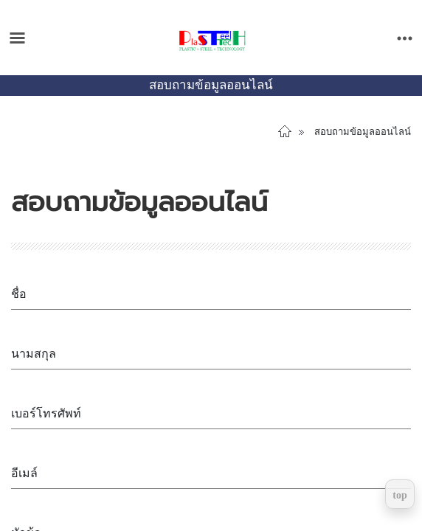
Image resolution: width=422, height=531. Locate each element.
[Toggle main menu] (17, 38)
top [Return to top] (399, 495)
